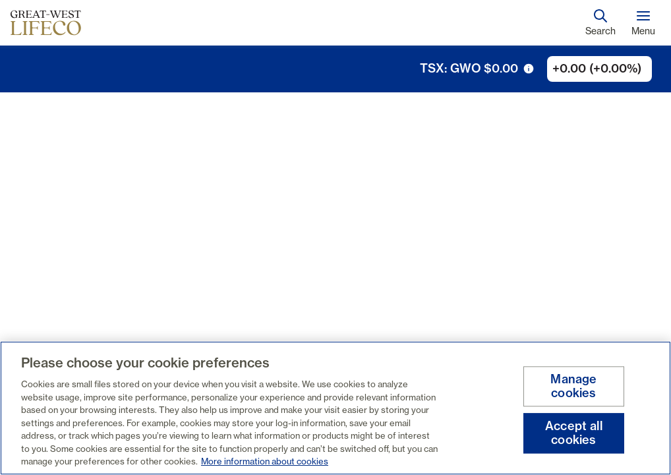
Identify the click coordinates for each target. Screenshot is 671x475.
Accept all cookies (573, 433)
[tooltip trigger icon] (529, 69)
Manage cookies (573, 386)
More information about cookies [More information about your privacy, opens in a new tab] (264, 461)
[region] (335, 408)
